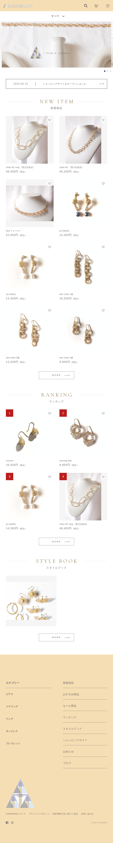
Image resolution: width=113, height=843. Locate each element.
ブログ (67, 763)
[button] (104, 71)
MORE (56, 375)
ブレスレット (13, 743)
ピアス (9, 694)
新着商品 (68, 682)
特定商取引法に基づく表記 (65, 814)
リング (9, 719)
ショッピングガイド (75, 740)
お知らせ (68, 751)
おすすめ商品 (71, 694)
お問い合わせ (87, 814)
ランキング (70, 717)
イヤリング (12, 706)
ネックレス (12, 731)
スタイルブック (72, 728)
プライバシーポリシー (39, 814)
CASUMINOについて (16, 814)
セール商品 (70, 705)
